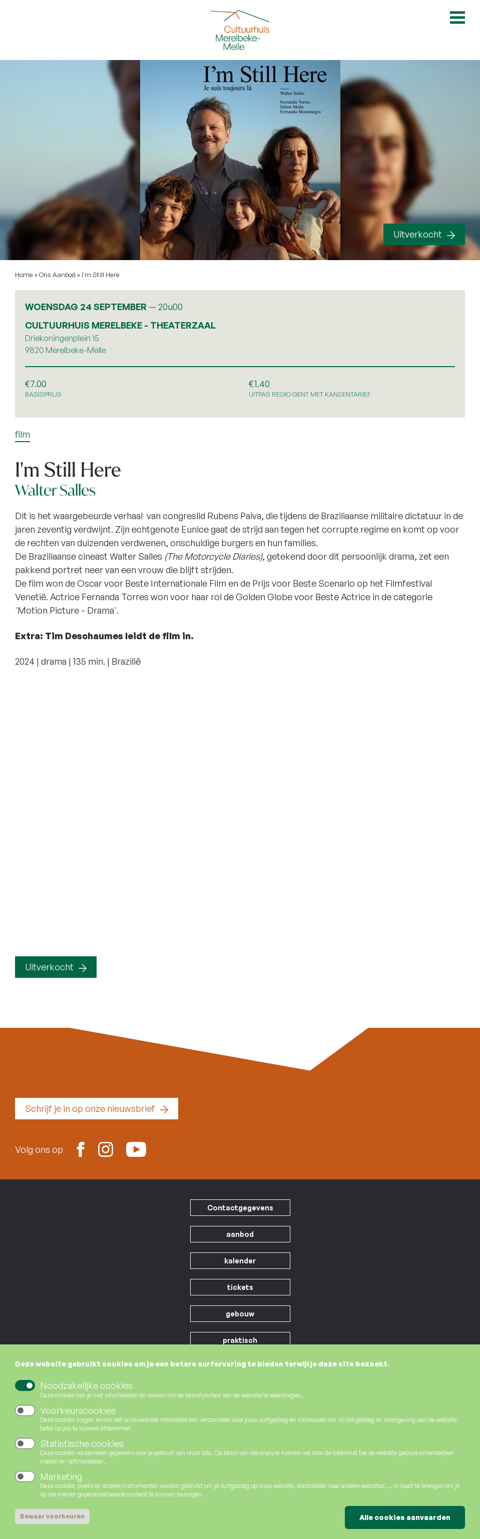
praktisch (240, 1340)
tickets (240, 1287)
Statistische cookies (82, 1443)
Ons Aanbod (57, 275)
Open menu (457, 17)
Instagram (105, 1148)
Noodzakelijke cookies (86, 1385)
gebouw (240, 1313)
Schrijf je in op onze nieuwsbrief (90, 1108)
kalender (240, 1260)
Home (24, 275)
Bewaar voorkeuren (52, 1516)
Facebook (80, 1148)
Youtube (136, 1145)
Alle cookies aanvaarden (404, 1517)
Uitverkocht (417, 234)
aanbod (240, 1234)
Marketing (61, 1476)
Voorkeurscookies (78, 1410)
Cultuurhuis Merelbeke (240, 30)
